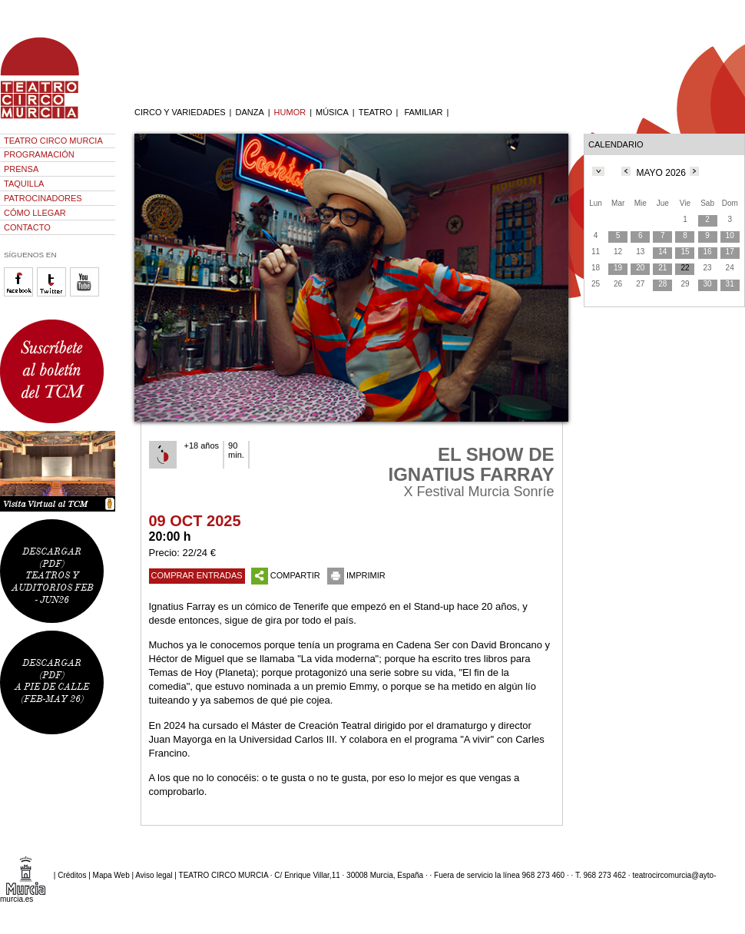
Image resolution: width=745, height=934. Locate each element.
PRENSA (21, 169)
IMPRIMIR (356, 575)
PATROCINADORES (43, 198)
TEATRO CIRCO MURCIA (53, 140)
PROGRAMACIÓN (39, 154)
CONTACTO (27, 227)
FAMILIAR (423, 112)
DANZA (249, 112)
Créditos (72, 875)
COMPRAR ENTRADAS (197, 575)
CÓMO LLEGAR (35, 212)
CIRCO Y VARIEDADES (180, 112)
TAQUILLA (24, 183)
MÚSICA (332, 112)
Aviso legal (153, 875)
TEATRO (375, 112)
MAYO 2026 (660, 172)
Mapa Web (111, 875)
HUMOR (290, 112)
